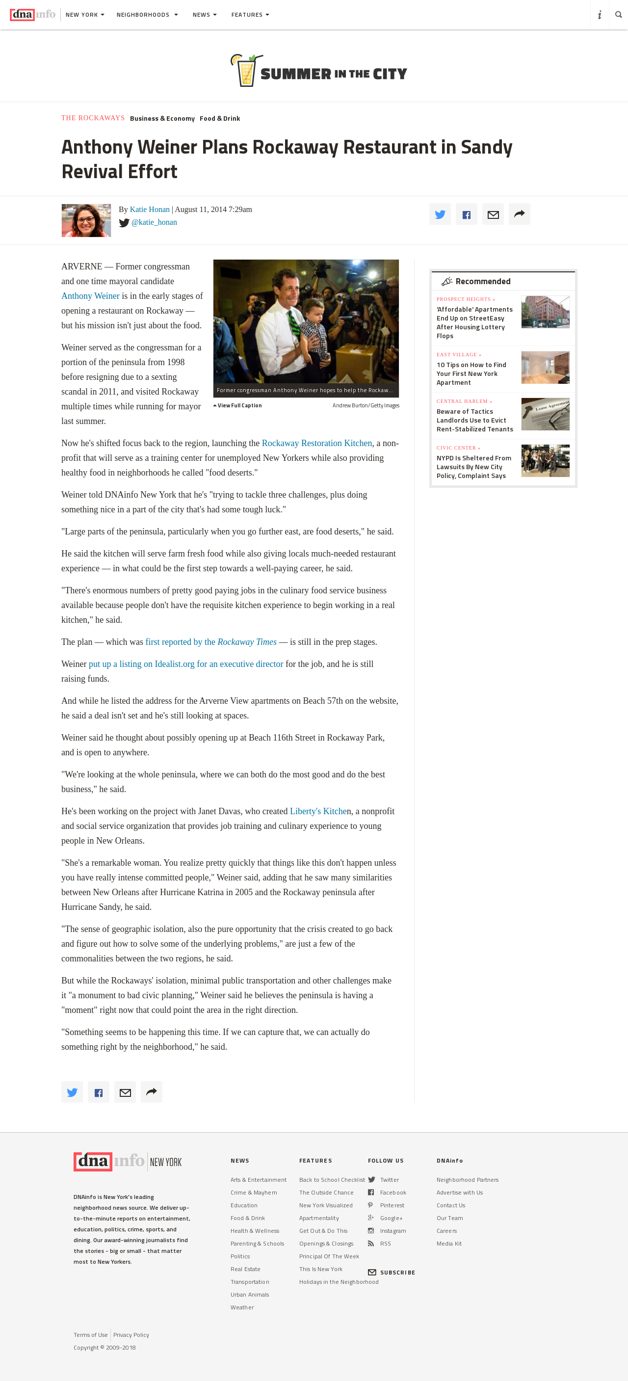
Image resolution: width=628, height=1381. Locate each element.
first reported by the (210, 642)
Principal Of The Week (329, 1256)
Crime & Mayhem (254, 1192)
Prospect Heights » (466, 299)
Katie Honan (150, 209)
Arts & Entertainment (259, 1179)
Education (244, 1205)
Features (250, 14)
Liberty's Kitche (318, 811)
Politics (240, 1256)
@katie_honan (154, 222)
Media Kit (449, 1243)
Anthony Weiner (90, 296)
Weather (242, 1307)
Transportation (250, 1281)
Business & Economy (162, 118)
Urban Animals (250, 1294)
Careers (447, 1230)
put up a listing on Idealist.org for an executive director (186, 664)
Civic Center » (459, 448)
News (205, 14)
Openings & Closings (326, 1243)
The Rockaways (93, 118)
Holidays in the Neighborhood (339, 1281)
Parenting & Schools (257, 1243)
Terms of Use (91, 1334)
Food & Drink (220, 118)
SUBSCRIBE (392, 1272)
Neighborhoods (147, 14)
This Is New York (320, 1269)
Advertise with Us (460, 1192)
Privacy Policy (131, 1334)
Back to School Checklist (332, 1179)
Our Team (450, 1217)
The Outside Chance (326, 1192)
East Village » (459, 354)
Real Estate (246, 1269)
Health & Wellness (255, 1230)
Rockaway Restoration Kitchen (317, 443)
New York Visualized (326, 1205)
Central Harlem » (465, 401)
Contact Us (451, 1205)
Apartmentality (319, 1217)
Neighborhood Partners (468, 1179)
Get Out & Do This (323, 1230)
